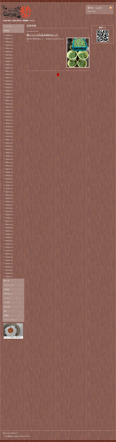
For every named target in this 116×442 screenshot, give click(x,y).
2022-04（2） (9, 113)
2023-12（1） (9, 77)
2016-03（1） (9, 204)
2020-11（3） (9, 142)
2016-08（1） (9, 198)
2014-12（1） (9, 221)
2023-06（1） (9, 90)
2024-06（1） (9, 67)
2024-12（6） (9, 48)
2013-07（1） (9, 253)
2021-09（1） (9, 126)
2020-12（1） (9, 139)
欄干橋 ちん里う (13, 436)
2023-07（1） (9, 87)
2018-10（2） (9, 168)
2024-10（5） (9, 54)
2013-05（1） (9, 256)
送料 (5, 311)
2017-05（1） (9, 191)
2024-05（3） (9, 71)
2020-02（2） (9, 146)
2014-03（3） (9, 240)
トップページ (8, 26)
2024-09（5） (9, 58)
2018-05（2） (9, 175)
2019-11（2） (9, 149)
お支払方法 (7, 306)
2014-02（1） (9, 243)
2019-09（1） (9, 152)
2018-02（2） (9, 178)
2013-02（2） (9, 263)
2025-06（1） (9, 38)
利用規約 (6, 315)
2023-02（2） (9, 100)
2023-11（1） (9, 80)
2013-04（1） (9, 260)
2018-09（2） (9, 172)
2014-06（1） (9, 230)
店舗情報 (6, 289)
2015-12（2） (9, 211)
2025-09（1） (9, 35)
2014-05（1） (9, 234)
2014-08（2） (9, 227)
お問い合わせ (8, 293)
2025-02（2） (9, 41)
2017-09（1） (9, 185)
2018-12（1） (9, 162)
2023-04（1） (9, 97)
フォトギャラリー (9, 285)
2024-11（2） (9, 51)
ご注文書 (6, 302)
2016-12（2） (9, 195)
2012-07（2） (9, 276)
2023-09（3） (9, 84)
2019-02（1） (9, 155)
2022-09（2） (9, 110)
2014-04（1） (9, 237)
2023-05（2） (9, 93)
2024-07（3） (9, 64)
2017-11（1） (9, 181)
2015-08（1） (9, 214)
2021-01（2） (9, 136)
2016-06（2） (9, 201)
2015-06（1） (9, 217)
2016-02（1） (9, 208)
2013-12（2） (9, 247)
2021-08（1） (9, 129)
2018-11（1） (9, 165)
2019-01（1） (9, 159)
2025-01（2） (9, 45)
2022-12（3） (9, 106)
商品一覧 (6, 280)
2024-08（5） (9, 61)
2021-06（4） (9, 133)
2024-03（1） (9, 74)
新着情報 (6, 30)
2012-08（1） (9, 273)
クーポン (6, 298)
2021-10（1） (9, 123)
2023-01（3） (9, 103)
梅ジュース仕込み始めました (42, 34)
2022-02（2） (9, 116)
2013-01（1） (9, 266)
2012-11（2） (9, 270)
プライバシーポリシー (10, 320)
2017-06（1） (9, 188)
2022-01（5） (9, 120)
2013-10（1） (9, 250)
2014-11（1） (9, 224)
